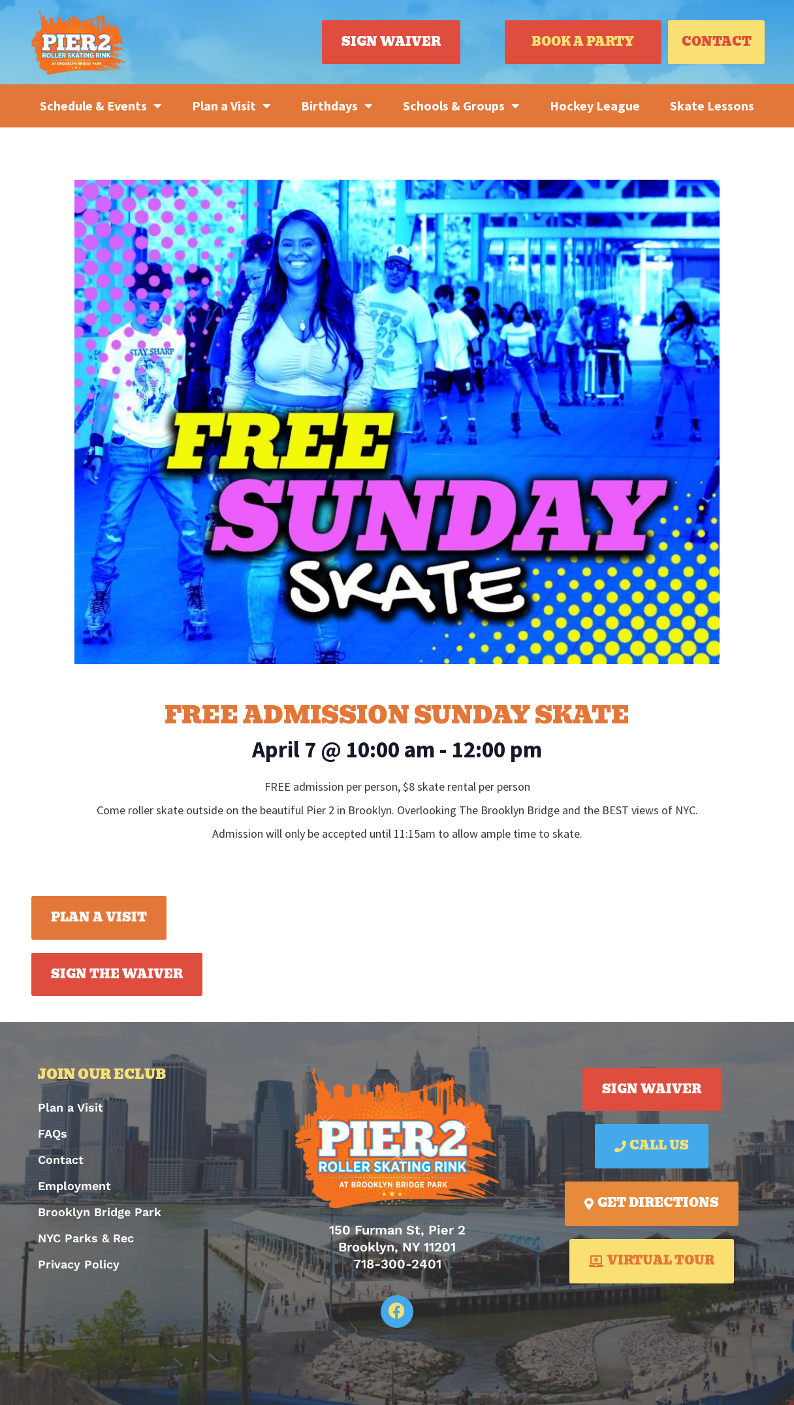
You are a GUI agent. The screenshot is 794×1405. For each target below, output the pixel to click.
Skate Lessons (712, 105)
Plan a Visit (231, 106)
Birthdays (337, 106)
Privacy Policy (78, 1264)
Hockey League (595, 105)
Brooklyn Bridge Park (99, 1212)
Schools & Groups (461, 106)
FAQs (52, 1133)
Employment (74, 1186)
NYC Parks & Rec (86, 1238)
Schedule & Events (101, 106)
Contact (61, 1159)
